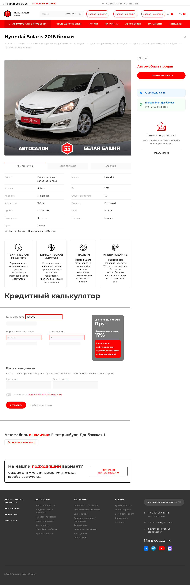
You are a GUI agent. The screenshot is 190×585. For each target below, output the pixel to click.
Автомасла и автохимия (86, 505)
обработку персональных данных (45, 394)
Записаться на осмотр (21, 442)
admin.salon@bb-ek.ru (160, 522)
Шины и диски (81, 514)
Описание (110, 166)
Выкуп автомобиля (124, 514)
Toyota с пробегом (44, 533)
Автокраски (80, 537)
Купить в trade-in (123, 505)
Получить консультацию (108, 471)
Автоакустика (81, 525)
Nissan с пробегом (44, 521)
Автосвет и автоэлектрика (87, 509)
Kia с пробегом (42, 525)
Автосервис (12, 508)
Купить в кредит (123, 509)
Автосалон (42, 499)
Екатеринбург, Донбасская (160, 102)
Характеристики (25, 166)
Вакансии (11, 514)
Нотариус (120, 522)
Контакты (10, 520)
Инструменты (80, 533)
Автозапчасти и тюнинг (85, 529)
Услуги (119, 499)
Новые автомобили (45, 505)
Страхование (121, 518)
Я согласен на (38, 394)
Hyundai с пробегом (45, 517)
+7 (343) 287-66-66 (155, 92)
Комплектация (68, 166)
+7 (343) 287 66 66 (16, 3)
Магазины (80, 499)
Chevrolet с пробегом (46, 529)
